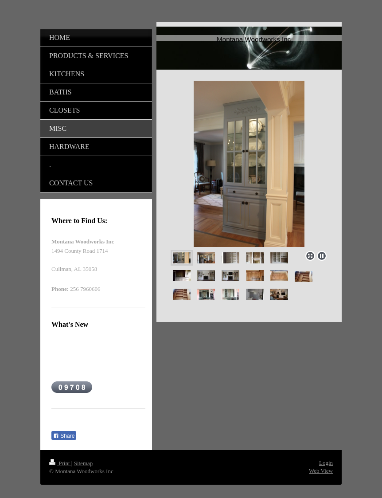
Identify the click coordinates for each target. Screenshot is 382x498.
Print (60, 463)
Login (326, 462)
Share (63, 436)
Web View (321, 470)
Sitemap (83, 463)
